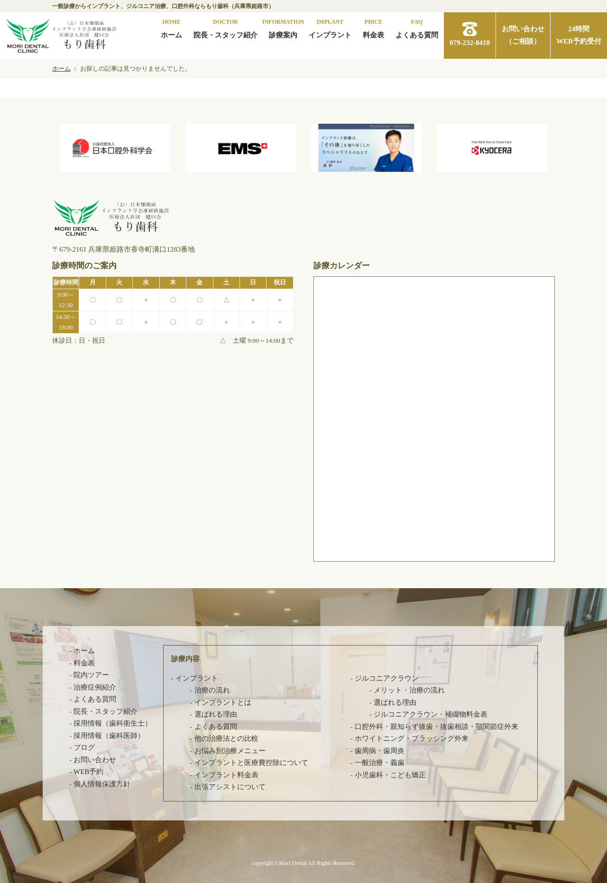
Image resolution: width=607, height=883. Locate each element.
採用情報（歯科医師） (109, 735)
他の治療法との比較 (226, 738)
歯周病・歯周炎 (380, 751)
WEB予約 (88, 771)
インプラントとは (222, 702)
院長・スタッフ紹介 (225, 28)
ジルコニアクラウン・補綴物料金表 (430, 714)
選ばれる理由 (215, 714)
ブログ (84, 747)
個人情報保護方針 (102, 784)
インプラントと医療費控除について (251, 762)
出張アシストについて (230, 787)
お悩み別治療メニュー (230, 751)
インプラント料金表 (226, 775)
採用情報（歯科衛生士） (113, 723)
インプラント (330, 28)
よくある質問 (416, 28)
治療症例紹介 (95, 687)
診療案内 (283, 28)
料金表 (373, 28)
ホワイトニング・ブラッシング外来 (412, 738)
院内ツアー (91, 675)
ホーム (171, 28)
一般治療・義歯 (380, 762)
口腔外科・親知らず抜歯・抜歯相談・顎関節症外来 (436, 726)
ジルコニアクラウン (387, 678)
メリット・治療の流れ (409, 690)
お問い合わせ (95, 760)
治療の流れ (212, 690)
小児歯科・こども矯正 (390, 775)
